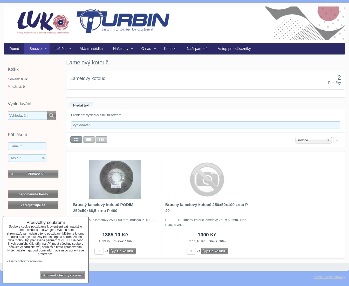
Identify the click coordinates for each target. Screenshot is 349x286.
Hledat (51, 115)
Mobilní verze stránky (329, 277)
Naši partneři (197, 48)
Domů (14, 48)
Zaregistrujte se (33, 205)
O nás (146, 48)
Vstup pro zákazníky (234, 48)
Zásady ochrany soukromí (25, 261)
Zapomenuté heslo (33, 194)
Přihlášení (36, 174)
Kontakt (170, 48)
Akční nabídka (91, 48)
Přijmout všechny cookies (62, 275)
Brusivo (36, 48)
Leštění (61, 48)
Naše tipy (120, 48)
